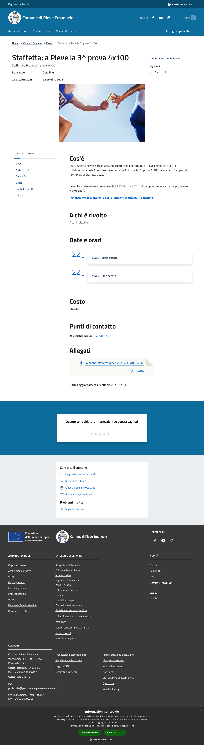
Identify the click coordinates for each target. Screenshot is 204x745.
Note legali (108, 672)
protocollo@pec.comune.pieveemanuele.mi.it (33, 688)
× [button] (200, 710)
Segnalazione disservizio (68, 660)
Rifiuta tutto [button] (114, 732)
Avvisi (153, 576)
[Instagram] (163, 17)
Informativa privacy (113, 666)
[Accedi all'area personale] (180, 4)
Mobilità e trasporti (65, 600)
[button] (102, 739)
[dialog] (102, 726)
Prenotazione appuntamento (70, 655)
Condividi (157, 58)
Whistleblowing (111, 689)
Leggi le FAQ (62, 666)
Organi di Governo (18, 565)
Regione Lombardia (18, 4)
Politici (12, 599)
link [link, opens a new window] (132, 725)
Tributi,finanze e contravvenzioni (73, 616)
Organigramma (16, 582)
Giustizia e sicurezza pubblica (71, 610)
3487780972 (101, 336)
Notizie (153, 565)
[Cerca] (192, 18)
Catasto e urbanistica (66, 590)
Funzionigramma (17, 588)
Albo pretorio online (113, 660)
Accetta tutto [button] (90, 732)
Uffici (11, 576)
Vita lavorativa (63, 575)
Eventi (49, 43)
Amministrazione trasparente (119, 655)
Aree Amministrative (19, 571)
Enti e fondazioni (17, 594)
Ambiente (60, 622)
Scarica (137, 370)
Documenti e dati (17, 611)
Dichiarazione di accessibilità (118, 677)
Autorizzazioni (63, 633)
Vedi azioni (174, 58)
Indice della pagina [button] (25, 153)
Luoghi (153, 592)
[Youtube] (155, 17)
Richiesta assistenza (66, 672)
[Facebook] (147, 17)
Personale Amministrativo (22, 605)
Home (15, 43)
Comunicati (156, 571)
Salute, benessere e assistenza (72, 627)
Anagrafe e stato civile (67, 565)
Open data (108, 683)
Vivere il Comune (32, 43)
